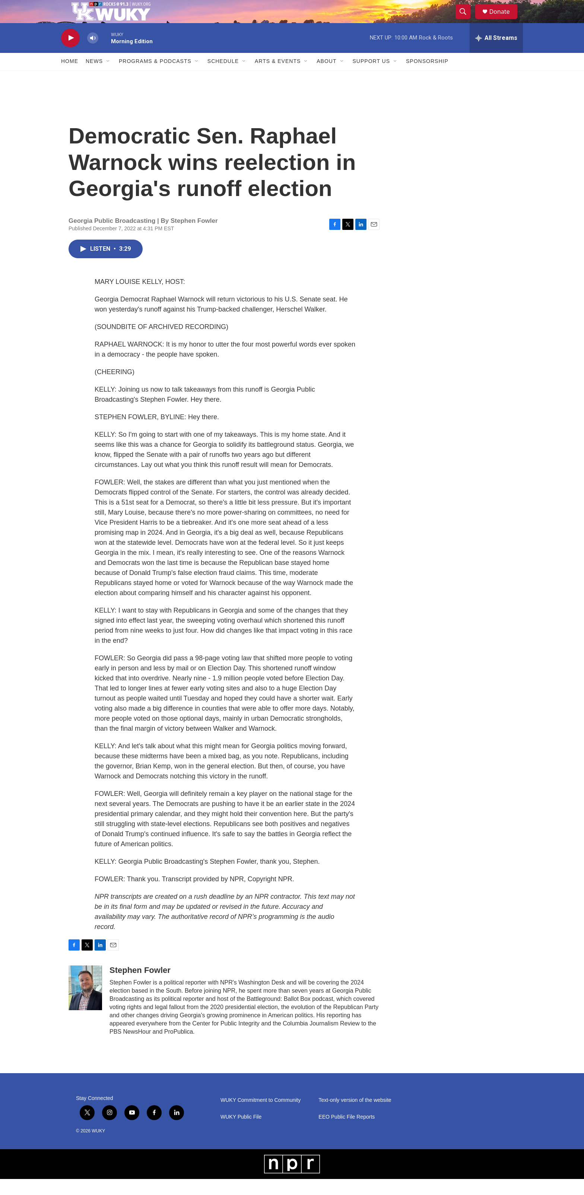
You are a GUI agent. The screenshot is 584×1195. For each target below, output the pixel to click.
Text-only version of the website (354, 1116)
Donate (503, 19)
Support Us (371, 77)
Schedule (223, 77)
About (326, 77)
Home (69, 77)
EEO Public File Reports (346, 1133)
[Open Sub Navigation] (108, 77)
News (94, 77)
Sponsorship (427, 77)
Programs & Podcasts (155, 77)
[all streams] (496, 54)
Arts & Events (278, 77)
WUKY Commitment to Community (260, 1116)
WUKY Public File (240, 1133)
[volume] (92, 54)
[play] (70, 54)
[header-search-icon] (466, 19)
